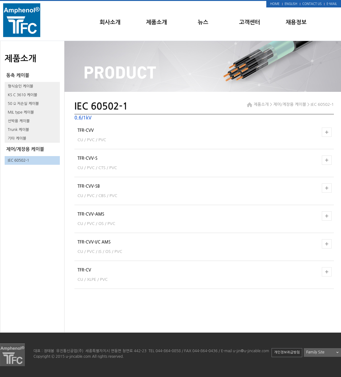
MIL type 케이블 (21, 112)
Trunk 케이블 (18, 130)
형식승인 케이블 (20, 86)
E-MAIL (331, 3)
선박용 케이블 (19, 121)
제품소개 (156, 22)
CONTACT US (311, 3)
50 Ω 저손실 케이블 (23, 103)
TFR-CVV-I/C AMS (94, 242)
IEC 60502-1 (18, 160)
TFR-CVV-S (87, 158)
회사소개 (110, 22)
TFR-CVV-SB (89, 186)
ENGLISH (291, 3)
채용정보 (296, 22)
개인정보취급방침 (287, 352)
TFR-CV (84, 270)
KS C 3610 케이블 (22, 95)
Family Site (315, 352)
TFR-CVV (86, 130)
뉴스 (203, 22)
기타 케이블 (17, 138)
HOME (275, 3)
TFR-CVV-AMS (91, 214)
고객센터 (249, 22)
